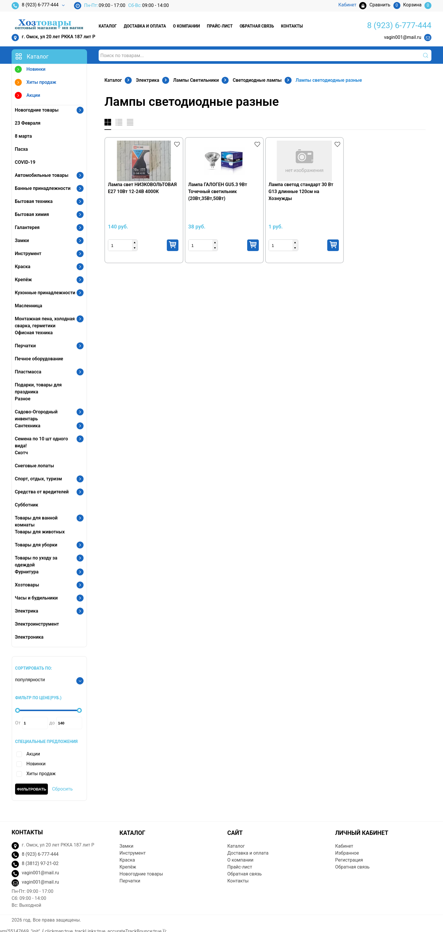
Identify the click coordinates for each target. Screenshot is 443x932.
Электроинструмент (37, 624)
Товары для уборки (36, 545)
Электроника (29, 637)
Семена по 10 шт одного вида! (41, 442)
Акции (27, 96)
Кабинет (344, 846)
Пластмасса (28, 372)
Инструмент (28, 253)
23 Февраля (27, 123)
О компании (186, 26)
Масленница (28, 305)
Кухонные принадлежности (45, 292)
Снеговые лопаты (34, 465)
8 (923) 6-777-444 (35, 5)
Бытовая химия (32, 214)
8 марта (23, 136)
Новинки (30, 70)
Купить (172, 245)
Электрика (26, 611)
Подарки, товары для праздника (38, 388)
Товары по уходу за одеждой (36, 561)
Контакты (292, 26)
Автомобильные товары (41, 175)
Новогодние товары (37, 110)
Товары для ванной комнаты (36, 521)
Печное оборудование (39, 358)
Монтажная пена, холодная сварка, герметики (45, 322)
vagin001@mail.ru (402, 37)
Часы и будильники (36, 598)
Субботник (26, 505)
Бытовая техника (34, 201)
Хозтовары (27, 585)
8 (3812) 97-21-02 (40, 863)
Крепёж (23, 279)
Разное (22, 398)
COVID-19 (25, 162)
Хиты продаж (35, 83)
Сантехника (27, 425)
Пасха (21, 149)
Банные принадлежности (42, 188)
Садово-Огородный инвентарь (36, 415)
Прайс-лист (220, 26)
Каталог (108, 26)
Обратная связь (257, 26)
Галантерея (27, 227)
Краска (22, 266)
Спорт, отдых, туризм (38, 479)
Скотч (21, 452)
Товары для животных (40, 532)
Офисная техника (34, 332)
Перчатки (25, 345)
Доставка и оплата (145, 26)
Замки (22, 240)
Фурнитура (27, 572)
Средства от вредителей (42, 492)
